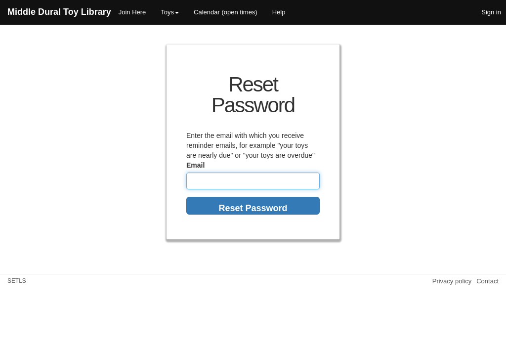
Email (195, 165)
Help (279, 12)
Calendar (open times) (225, 12)
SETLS (16, 280)
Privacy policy (451, 281)
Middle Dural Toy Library (59, 12)
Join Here (132, 12)
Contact (487, 281)
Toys (170, 12)
